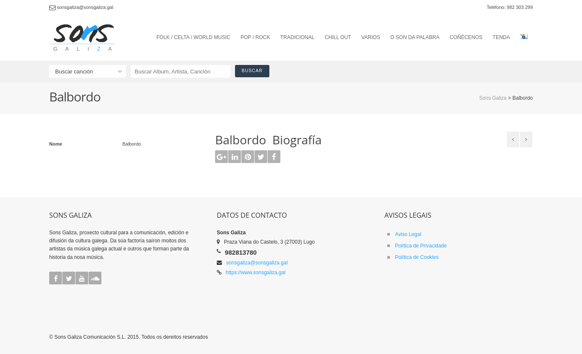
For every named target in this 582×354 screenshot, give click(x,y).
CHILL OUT (338, 37)
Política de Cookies (417, 257)
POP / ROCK (255, 37)
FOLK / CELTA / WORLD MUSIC (193, 37)
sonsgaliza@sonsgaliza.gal (257, 263)
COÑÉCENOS (466, 37)
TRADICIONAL (297, 37)
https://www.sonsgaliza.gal (255, 272)
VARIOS (370, 37)
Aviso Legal (408, 234)
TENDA (501, 37)
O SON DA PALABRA (414, 37)
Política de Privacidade (421, 246)
